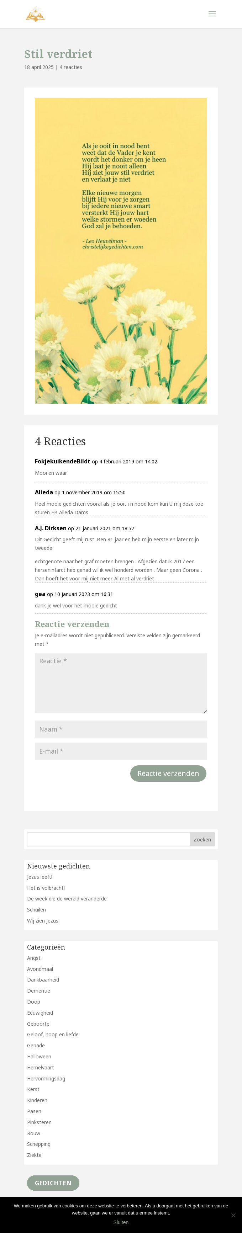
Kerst (33, 1089)
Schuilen (36, 909)
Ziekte (34, 1155)
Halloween (39, 1056)
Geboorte (38, 1023)
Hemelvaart (40, 1067)
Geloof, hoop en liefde (53, 1034)
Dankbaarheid (43, 979)
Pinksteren (39, 1122)
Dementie (38, 990)
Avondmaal (40, 969)
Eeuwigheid (40, 1012)
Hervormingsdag (46, 1078)
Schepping (39, 1144)
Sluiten (121, 1222)
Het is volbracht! (46, 887)
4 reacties (70, 67)
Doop (33, 1001)
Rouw (33, 1133)
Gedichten (53, 1183)
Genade (36, 1045)
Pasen (34, 1111)
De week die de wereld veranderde (67, 898)
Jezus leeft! (39, 876)
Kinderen (37, 1100)
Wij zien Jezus (42, 920)
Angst (34, 958)
